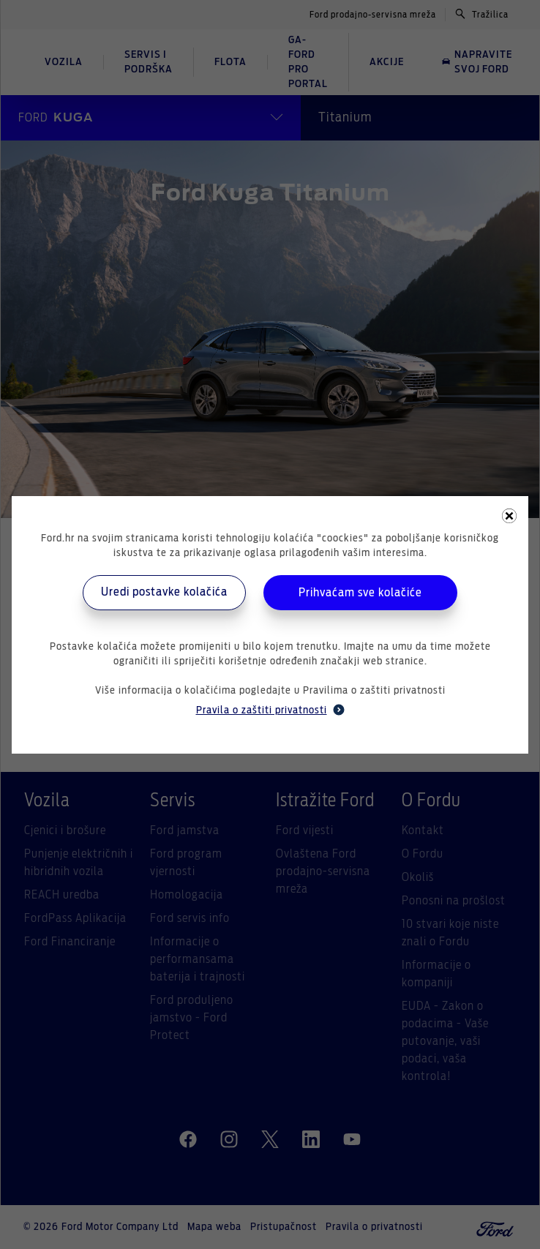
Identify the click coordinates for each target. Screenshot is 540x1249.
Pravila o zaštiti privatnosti (270, 710)
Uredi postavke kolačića (164, 592)
